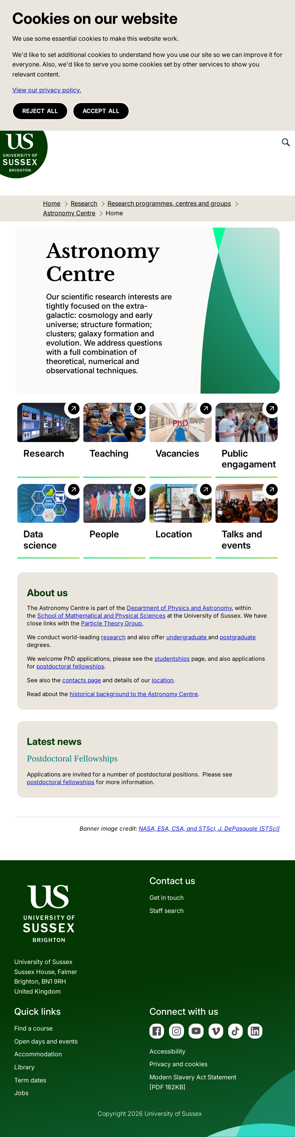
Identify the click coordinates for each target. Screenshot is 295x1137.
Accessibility (167, 1051)
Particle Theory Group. (112, 623)
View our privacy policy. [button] (46, 90)
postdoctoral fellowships (70, 666)
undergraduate (187, 637)
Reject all (40, 111)
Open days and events (46, 1041)
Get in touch (166, 897)
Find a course (33, 1028)
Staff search (166, 910)
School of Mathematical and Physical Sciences (101, 615)
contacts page (81, 680)
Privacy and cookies (178, 1064)
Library (24, 1067)
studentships (172, 658)
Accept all (101, 111)
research (113, 637)
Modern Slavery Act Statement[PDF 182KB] (192, 1082)
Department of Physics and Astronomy (179, 608)
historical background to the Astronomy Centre (134, 694)
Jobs (21, 1093)
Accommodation (38, 1054)
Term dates (30, 1080)
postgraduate (238, 637)
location (163, 680)
